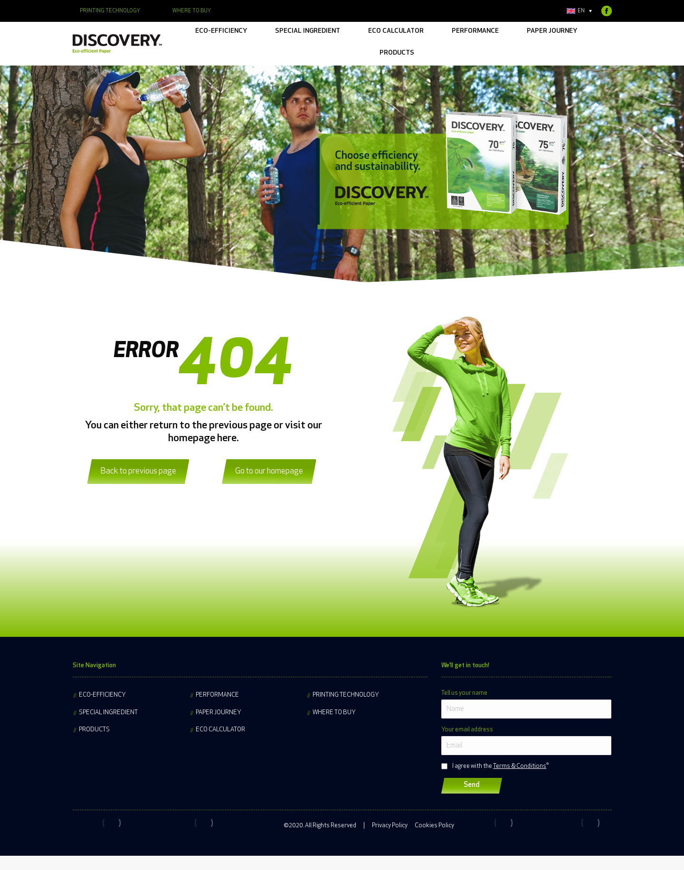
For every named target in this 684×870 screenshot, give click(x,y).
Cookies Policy (434, 826)
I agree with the (499, 766)
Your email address (467, 730)
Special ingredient (108, 712)
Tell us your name (464, 693)
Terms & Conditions (519, 766)
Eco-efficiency (102, 695)
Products (94, 730)
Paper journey (218, 712)
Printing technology (346, 695)
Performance (217, 695)
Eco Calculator (220, 730)
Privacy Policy (390, 826)
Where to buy (334, 712)
